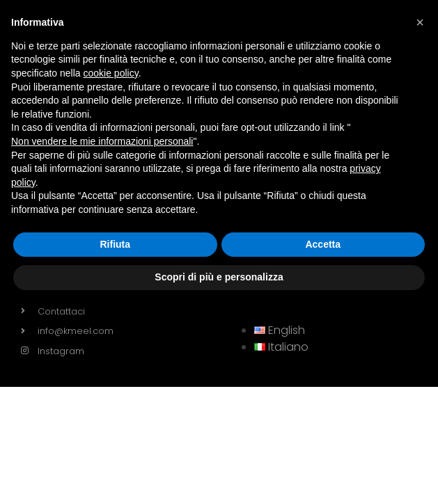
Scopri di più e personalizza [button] (219, 277)
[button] (420, 22)
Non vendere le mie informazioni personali (102, 141)
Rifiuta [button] (115, 244)
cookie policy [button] (111, 73)
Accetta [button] (323, 244)
